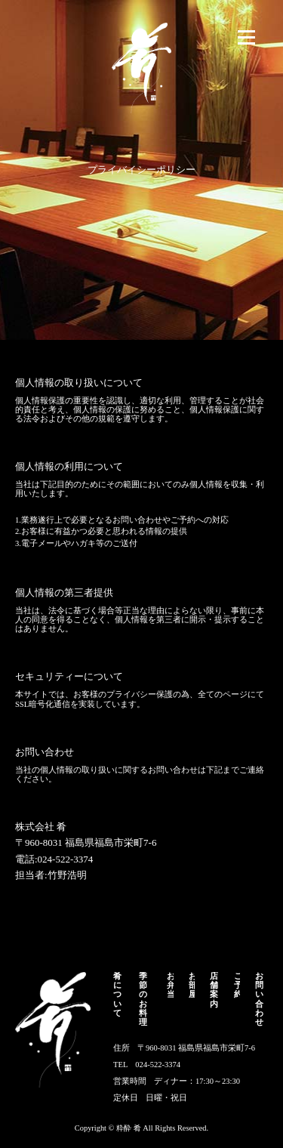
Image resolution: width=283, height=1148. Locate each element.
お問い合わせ (259, 999)
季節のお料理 (143, 999)
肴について (117, 994)
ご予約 (237, 985)
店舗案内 (214, 990)
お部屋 (192, 985)
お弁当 (170, 985)
